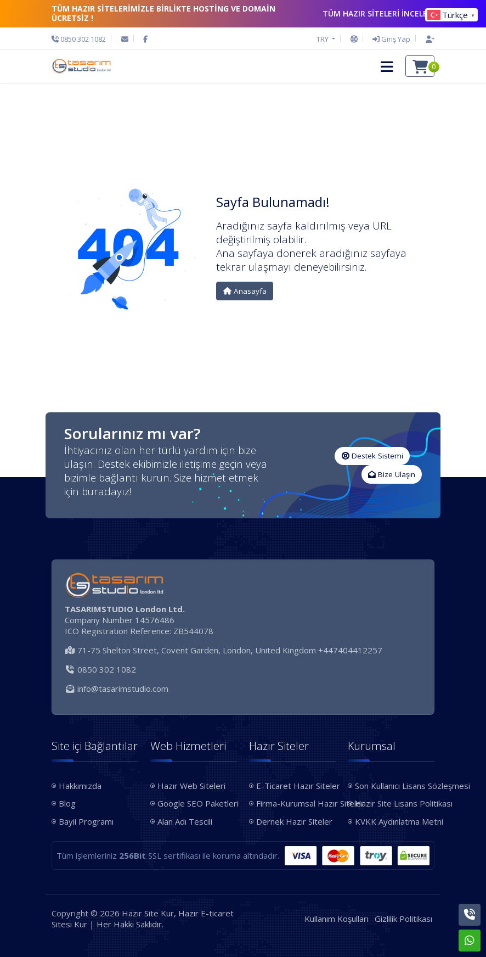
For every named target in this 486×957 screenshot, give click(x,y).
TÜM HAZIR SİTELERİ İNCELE (378, 13)
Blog (67, 803)
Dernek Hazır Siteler (294, 821)
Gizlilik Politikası (403, 918)
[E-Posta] (125, 39)
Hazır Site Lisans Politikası (394, 803)
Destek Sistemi (372, 456)
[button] (387, 66)
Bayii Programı (86, 821)
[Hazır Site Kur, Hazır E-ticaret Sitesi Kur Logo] (81, 66)
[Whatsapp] (470, 941)
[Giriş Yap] (391, 39)
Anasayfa (245, 291)
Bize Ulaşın (391, 474)
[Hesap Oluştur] (427, 39)
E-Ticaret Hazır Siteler (296, 785)
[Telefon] (81, 39)
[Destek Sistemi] (354, 39)
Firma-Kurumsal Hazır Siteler (296, 803)
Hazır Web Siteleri (191, 785)
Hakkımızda (80, 785)
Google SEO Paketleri (197, 803)
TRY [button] (323, 39)
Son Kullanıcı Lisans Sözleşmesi (394, 785)
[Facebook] (145, 39)
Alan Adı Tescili (184, 821)
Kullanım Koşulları (336, 918)
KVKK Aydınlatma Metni (394, 821)
